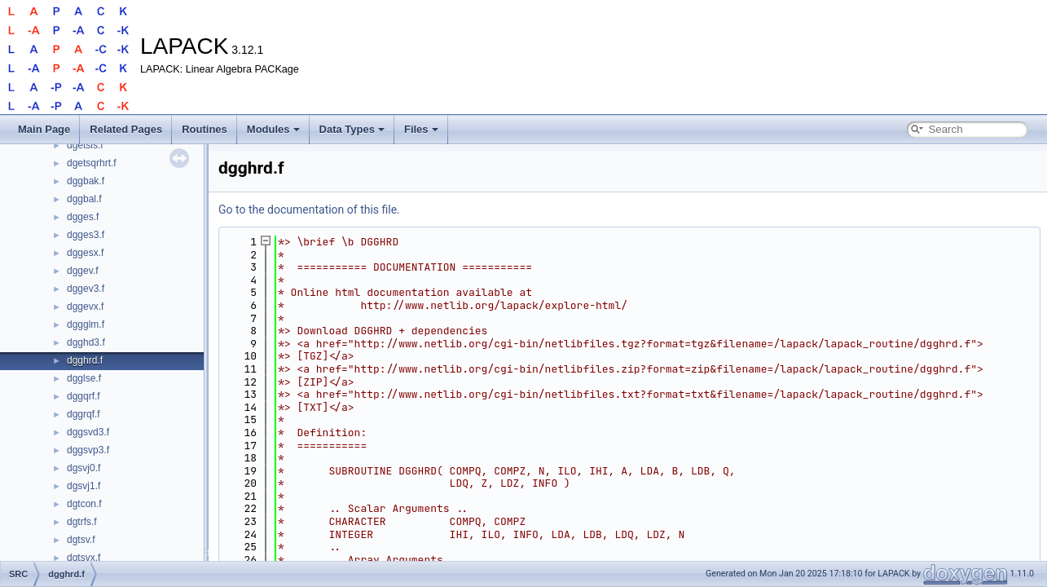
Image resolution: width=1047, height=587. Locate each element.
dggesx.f (85, 252)
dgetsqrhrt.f (92, 163)
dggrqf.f (83, 414)
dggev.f (82, 270)
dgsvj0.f (83, 468)
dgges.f (83, 217)
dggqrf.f (83, 396)
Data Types (352, 129)
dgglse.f (84, 378)
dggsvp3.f (88, 450)
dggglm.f (85, 324)
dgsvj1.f (83, 486)
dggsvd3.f (88, 432)
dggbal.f (84, 199)
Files (421, 129)
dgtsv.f (81, 539)
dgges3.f (85, 235)
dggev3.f (85, 288)
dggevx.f (85, 306)
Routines (204, 129)
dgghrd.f (85, 360)
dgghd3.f (86, 342)
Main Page (44, 129)
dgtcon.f (84, 504)
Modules (273, 129)
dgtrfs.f (82, 521)
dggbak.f (85, 181)
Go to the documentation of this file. (309, 209)
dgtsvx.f (83, 557)
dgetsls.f (85, 145)
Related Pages (126, 129)
